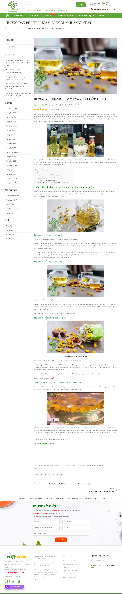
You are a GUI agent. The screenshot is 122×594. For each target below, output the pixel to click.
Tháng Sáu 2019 (11, 174)
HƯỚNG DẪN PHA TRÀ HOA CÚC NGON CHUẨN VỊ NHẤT (70, 99)
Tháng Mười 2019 (11, 157)
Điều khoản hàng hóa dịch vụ (72, 568)
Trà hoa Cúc (27, 10)
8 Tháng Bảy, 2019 (51, 105)
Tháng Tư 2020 (11, 148)
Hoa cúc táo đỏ (71, 465)
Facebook (7, 576)
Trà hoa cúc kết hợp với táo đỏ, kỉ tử (48, 180)
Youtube (19, 576)
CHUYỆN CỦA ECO (36, 493)
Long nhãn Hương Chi (63, 10)
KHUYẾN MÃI (60, 493)
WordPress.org (10, 239)
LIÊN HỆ (104, 493)
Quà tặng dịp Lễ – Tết (49, 10)
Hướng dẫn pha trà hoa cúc (87, 465)
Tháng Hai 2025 (11, 122)
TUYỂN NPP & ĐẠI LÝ (91, 493)
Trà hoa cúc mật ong (41, 468)
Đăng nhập (9, 226)
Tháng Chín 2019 (11, 161)
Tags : (35, 465)
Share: (36, 474)
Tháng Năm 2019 (11, 178)
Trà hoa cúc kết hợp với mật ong (47, 178)
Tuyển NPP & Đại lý (98, 556)
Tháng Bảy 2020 (11, 139)
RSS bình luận (10, 234)
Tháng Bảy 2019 (11, 170)
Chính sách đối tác (69, 562)
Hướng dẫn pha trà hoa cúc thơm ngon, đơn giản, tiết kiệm (53, 175)
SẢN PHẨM (49, 493)
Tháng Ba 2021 (11, 135)
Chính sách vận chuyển (70, 572)
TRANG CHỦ (23, 493)
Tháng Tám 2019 (11, 165)
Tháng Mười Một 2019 (13, 152)
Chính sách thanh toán (70, 565)
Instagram (13, 576)
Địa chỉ (7, 559)
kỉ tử (62, 360)
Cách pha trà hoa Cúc (47, 465)
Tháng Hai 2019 (11, 183)
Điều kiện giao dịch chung (71, 559)
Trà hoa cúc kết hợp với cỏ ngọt (47, 177)
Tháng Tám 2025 (11, 113)
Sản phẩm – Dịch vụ (12, 209)
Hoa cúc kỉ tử (60, 465)
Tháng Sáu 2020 (11, 143)
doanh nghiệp (54, 564)
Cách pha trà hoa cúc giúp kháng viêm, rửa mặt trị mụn (54, 182)
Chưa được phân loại (12, 196)
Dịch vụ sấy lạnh (37, 10)
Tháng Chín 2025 (11, 108)
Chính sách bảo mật (69, 556)
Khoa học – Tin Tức (12, 200)
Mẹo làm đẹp (10, 204)
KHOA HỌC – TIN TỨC (74, 493)
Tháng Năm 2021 (11, 126)
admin (38, 105)
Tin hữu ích (9, 213)
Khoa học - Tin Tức (18, 29)
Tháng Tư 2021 (11, 130)
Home (7, 29)
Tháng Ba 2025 (11, 117)
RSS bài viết (10, 230)
